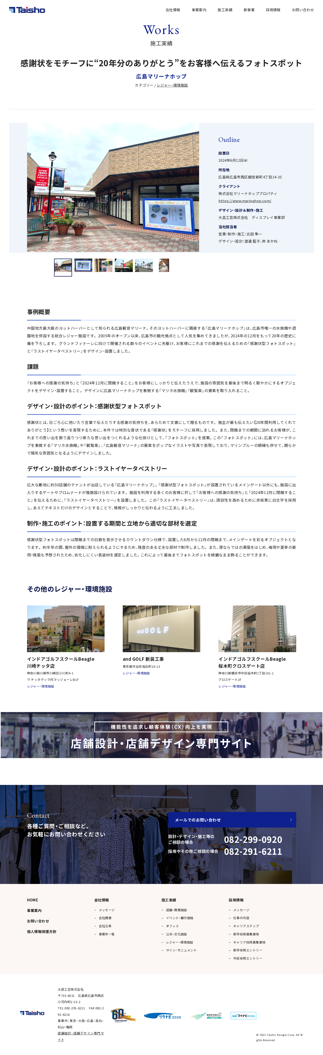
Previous (16, 187)
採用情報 (273, 9)
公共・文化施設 (176, 934)
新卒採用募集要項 (246, 934)
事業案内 (199, 9)
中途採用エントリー (247, 958)
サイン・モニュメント (181, 950)
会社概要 (105, 918)
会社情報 (173, 9)
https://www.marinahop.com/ (245, 200)
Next (307, 187)
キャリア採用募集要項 (249, 942)
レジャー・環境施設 (172, 85)
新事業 (249, 9)
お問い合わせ (303, 9)
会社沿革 (105, 926)
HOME (32, 899)
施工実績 (224, 9)
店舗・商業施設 (176, 910)
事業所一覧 (107, 934)
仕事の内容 (241, 918)
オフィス (172, 926)
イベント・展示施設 (180, 918)
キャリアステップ (246, 926)
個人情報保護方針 (42, 931)
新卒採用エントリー (247, 950)
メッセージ (107, 910)
